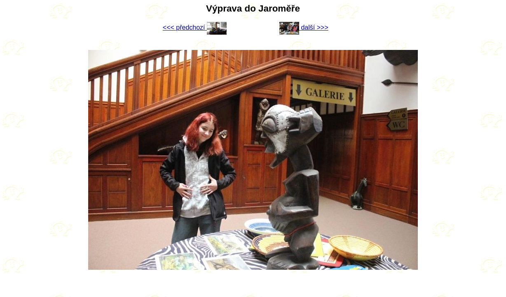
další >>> (303, 27)
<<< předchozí (195, 27)
